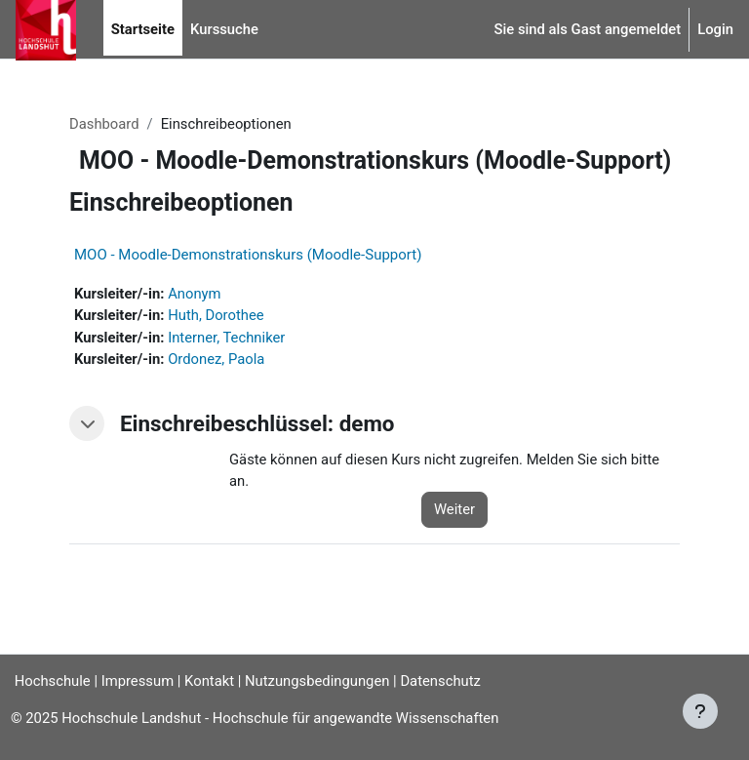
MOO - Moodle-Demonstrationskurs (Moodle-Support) (247, 254)
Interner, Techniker (226, 337)
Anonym (194, 293)
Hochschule (45, 681)
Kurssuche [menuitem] (224, 29)
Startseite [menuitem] (143, 29)
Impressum (137, 681)
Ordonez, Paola (216, 359)
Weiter (454, 509)
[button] (86, 423)
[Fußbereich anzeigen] (700, 711)
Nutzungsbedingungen (317, 681)
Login (715, 29)
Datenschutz (440, 681)
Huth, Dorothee (215, 315)
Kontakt (209, 681)
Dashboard (104, 124)
